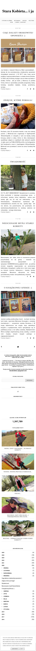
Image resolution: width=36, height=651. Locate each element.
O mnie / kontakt (20, 22)
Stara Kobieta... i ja (18, 11)
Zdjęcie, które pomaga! (18, 100)
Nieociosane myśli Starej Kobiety (11, 586)
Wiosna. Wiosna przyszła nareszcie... (18, 471)
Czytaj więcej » (6, 89)
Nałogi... (18, 493)
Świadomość (18, 162)
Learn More (15, 648)
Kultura (31, 20)
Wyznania (17, 20)
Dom (11, 22)
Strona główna (7, 20)
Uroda (25, 20)
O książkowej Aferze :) (18, 288)
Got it (22, 648)
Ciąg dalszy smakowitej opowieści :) (12, 578)
